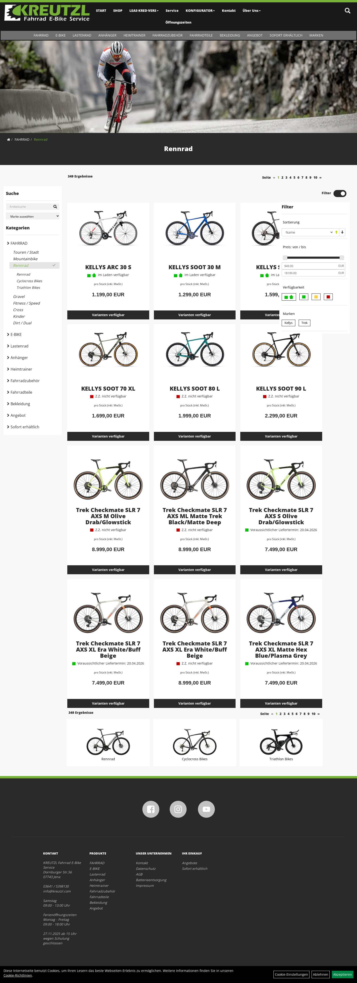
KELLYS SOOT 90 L (241, 372)
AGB (139, 873)
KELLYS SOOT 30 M (170, 250)
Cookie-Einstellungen (291, 974)
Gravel (18, 296)
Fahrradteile (201, 35)
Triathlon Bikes (28, 287)
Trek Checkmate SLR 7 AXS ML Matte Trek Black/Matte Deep (169, 502)
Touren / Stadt (26, 252)
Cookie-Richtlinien (18, 975)
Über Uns (252, 10)
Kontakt (229, 10)
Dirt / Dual (22, 323)
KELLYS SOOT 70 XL (99, 372)
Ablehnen (320, 974)
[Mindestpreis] (309, 249)
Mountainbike (25, 258)
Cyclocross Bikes (29, 281)
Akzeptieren (342, 974)
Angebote (189, 862)
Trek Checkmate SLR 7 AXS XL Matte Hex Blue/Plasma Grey (240, 642)
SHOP (118, 10)
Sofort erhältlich (286, 35)
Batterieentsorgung (151, 879)
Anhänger (107, 35)
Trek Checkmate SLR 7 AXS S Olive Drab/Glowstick (240, 499)
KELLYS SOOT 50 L (241, 250)
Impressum (145, 885)
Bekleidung (230, 35)
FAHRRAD (41, 35)
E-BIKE (61, 35)
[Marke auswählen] (33, 216)
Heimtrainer (134, 35)
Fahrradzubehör (167, 35)
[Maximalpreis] (309, 256)
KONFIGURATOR (200, 10)
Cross (18, 309)
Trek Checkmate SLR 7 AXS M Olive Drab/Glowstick (99, 499)
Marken (316, 35)
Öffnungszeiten (179, 22)
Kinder (19, 316)
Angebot (255, 35)
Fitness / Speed (26, 303)
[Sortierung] (307, 216)
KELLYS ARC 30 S (99, 250)
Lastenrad (82, 35)
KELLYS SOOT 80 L (170, 372)
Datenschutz (146, 868)
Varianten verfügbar (99, 298)
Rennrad (41, 139)
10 (268, 177)
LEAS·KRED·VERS (144, 10)
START (101, 10)
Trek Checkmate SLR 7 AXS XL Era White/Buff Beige (99, 639)
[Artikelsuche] (348, 11)
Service (172, 10)
